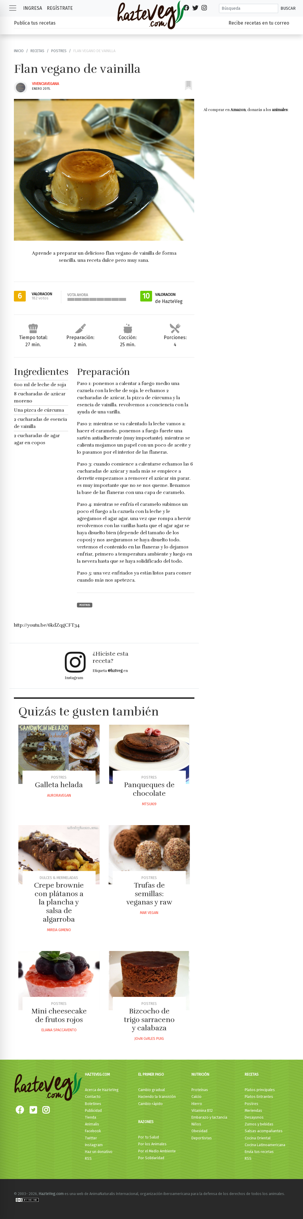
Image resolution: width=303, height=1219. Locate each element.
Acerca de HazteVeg (102, 1090)
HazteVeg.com (97, 1074)
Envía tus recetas (259, 1151)
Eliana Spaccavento (59, 1030)
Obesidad (199, 1131)
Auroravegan (59, 795)
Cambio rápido (150, 1103)
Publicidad (93, 1110)
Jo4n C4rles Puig (149, 1038)
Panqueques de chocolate (149, 789)
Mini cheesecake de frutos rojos (59, 1015)
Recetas (37, 51)
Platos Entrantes (259, 1096)
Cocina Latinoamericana (265, 1145)
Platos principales (260, 1090)
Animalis (92, 1124)
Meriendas (253, 1110)
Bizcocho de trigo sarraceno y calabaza (149, 1020)
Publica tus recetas (35, 23)
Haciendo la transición (157, 1096)
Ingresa (32, 8)
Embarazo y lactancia (209, 1117)
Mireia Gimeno (59, 930)
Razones (146, 1121)
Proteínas (199, 1090)
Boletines (93, 1103)
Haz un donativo (98, 1151)
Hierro (196, 1103)
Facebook (93, 1131)
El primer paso (151, 1074)
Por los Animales (152, 1144)
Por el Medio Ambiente (157, 1151)
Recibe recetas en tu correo (258, 23)
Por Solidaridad (151, 1158)
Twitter (91, 1138)
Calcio (196, 1096)
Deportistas (201, 1138)
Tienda (90, 1117)
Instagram (94, 1145)
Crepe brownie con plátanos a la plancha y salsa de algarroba (59, 902)
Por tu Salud (148, 1137)
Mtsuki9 (149, 804)
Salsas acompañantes (264, 1131)
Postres (59, 51)
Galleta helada (59, 784)
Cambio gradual (151, 1090)
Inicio (19, 51)
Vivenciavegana (45, 83)
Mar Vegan (149, 912)
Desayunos (254, 1117)
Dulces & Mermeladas (59, 877)
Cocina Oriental (257, 1138)
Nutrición (200, 1074)
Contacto (93, 1096)
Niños (196, 1124)
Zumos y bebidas (259, 1124)
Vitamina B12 (202, 1110)
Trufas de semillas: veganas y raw (149, 894)
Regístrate (60, 8)
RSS (88, 1158)
